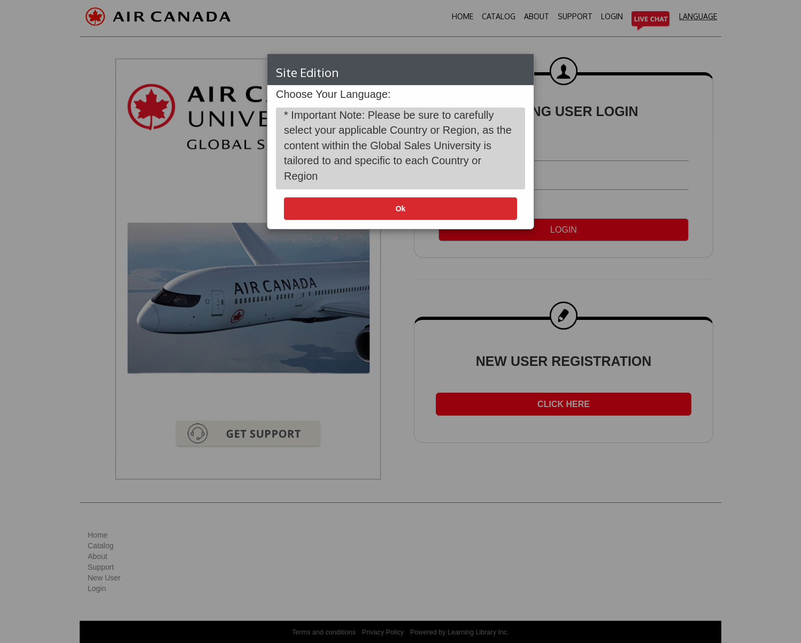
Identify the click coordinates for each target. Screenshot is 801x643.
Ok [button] (401, 208)
